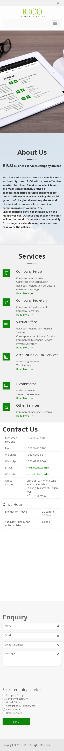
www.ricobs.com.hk (37, 474)
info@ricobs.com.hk (37, 467)
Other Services (12, 713)
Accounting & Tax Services (19, 705)
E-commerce (11, 709)
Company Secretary (15, 698)
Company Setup (13, 695)
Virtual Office (11, 702)
